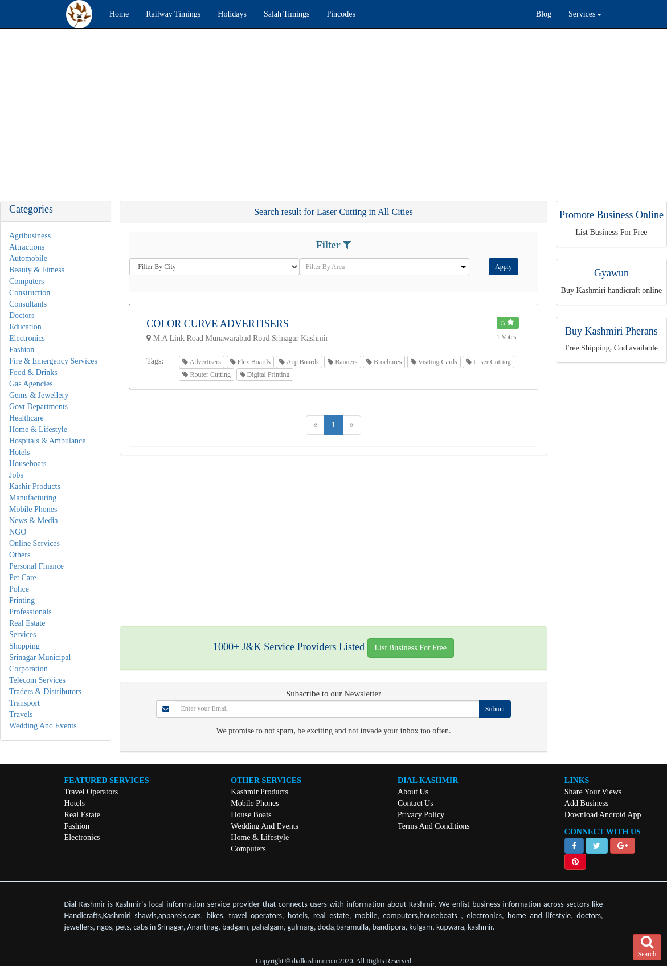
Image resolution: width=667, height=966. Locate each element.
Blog (543, 14)
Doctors (21, 315)
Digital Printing (265, 374)
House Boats (251, 814)
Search (647, 946)
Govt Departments (38, 406)
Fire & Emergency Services (53, 361)
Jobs (16, 475)
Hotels (19, 452)
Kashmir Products (259, 792)
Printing (22, 600)
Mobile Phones (33, 509)
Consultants (28, 304)
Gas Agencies (31, 384)
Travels (21, 714)
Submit (495, 709)
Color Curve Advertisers (217, 323)
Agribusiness (30, 235)
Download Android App (602, 814)
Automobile (28, 258)
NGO (17, 532)
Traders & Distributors (45, 691)
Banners (342, 362)
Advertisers (201, 362)
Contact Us (415, 803)
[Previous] (315, 425)
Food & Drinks (33, 372)
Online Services (34, 543)
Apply (503, 267)
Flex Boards (250, 362)
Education (25, 327)
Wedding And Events (43, 726)
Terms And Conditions (434, 826)
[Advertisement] (333, 120)
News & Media (33, 520)
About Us (413, 792)
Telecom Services (37, 680)
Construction (29, 292)
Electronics (27, 338)
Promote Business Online (611, 215)
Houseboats (27, 463)
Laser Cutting (488, 362)
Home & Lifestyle (38, 429)
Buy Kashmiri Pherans (611, 331)
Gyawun (611, 273)
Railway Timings (173, 14)
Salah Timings (287, 14)
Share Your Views (592, 792)
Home (119, 14)
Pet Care (22, 577)
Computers (26, 281)
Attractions (26, 247)
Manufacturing (32, 498)
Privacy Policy (421, 814)
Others (19, 555)
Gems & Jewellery (38, 395)
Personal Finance (36, 566)
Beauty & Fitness (36, 270)
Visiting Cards (434, 362)
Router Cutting (206, 374)
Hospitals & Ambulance (47, 441)
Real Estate (27, 623)
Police (19, 589)
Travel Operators (91, 792)
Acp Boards (298, 362)
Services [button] (584, 14)
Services (22, 634)
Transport (24, 703)
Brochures (384, 362)
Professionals (30, 612)
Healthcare (26, 418)
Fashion (21, 349)
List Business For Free (411, 647)
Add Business (586, 803)
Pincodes (340, 14)
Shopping (24, 646)
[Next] (351, 425)
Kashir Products (34, 486)
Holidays (232, 14)
